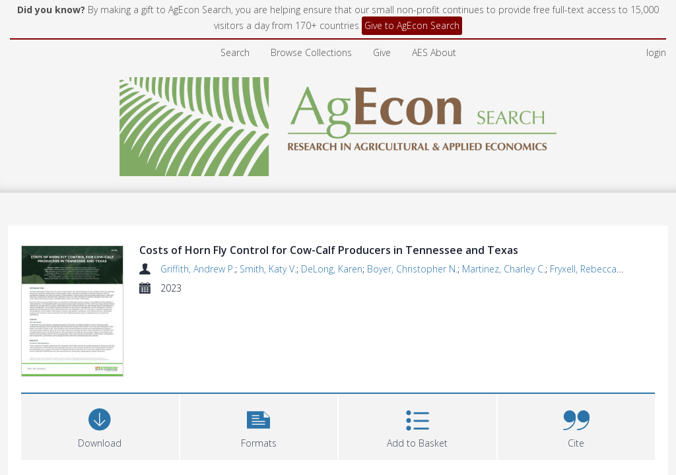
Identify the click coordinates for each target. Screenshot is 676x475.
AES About (434, 52)
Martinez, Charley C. (503, 269)
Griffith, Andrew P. (197, 269)
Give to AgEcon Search (411, 25)
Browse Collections (311, 52)
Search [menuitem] (235, 52)
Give (382, 52)
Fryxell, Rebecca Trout (596, 269)
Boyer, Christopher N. (412, 269)
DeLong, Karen (331, 269)
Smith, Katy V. (268, 269)
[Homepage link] (338, 123)
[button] (259, 425)
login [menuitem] (656, 52)
